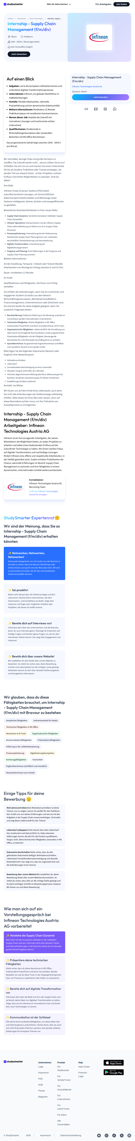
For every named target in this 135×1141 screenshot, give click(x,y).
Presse (41, 1091)
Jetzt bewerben (19, 54)
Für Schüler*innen (64, 1078)
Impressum (43, 1072)
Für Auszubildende (64, 1088)
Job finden (121, 4)
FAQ (40, 1079)
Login (40, 1067)
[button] (86, 109)
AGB (40, 1085)
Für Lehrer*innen (63, 1107)
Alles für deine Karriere (59, 4)
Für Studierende (63, 1069)
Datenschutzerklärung (70, 1135)
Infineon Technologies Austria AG (87, 86)
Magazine (43, 1097)
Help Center (84, 1067)
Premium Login (82, 1074)
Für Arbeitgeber (103, 4)
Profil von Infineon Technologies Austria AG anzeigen (43, 493)
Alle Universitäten (63, 1123)
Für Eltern (62, 1115)
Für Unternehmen (63, 1097)
